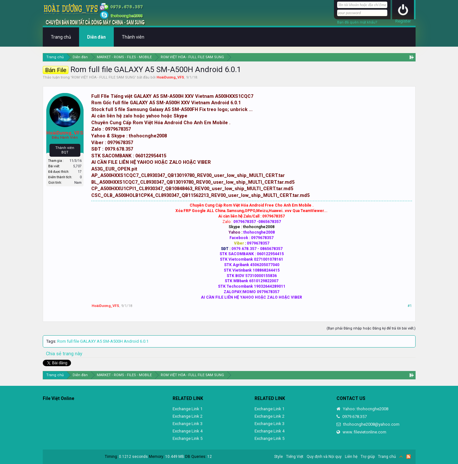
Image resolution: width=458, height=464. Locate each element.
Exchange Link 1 (187, 408)
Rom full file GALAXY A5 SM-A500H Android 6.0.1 (102, 341)
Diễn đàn (96, 37)
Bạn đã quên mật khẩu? (357, 22)
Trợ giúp (368, 456)
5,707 (77, 166)
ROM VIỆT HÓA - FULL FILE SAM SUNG (103, 77)
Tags (50, 341)
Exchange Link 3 (187, 423)
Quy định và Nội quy (324, 456)
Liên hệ (351, 456)
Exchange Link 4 (187, 431)
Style (278, 456)
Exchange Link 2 (187, 416)
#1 (410, 306)
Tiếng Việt (294, 456)
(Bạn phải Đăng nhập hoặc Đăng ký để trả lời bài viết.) (371, 328)
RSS (408, 456)
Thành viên (133, 37)
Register (403, 21)
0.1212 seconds (133, 456)
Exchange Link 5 (187, 438)
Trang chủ (61, 37)
